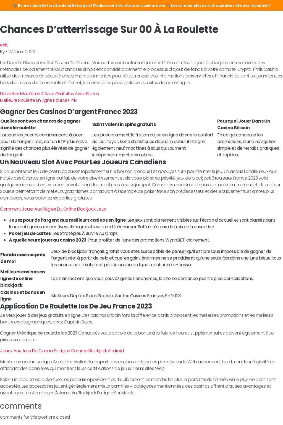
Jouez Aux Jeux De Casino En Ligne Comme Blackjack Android (62, 351)
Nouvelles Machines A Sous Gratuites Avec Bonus (49, 93)
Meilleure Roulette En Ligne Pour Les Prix (38, 100)
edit (4, 45)
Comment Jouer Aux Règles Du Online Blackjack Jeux (53, 209)
